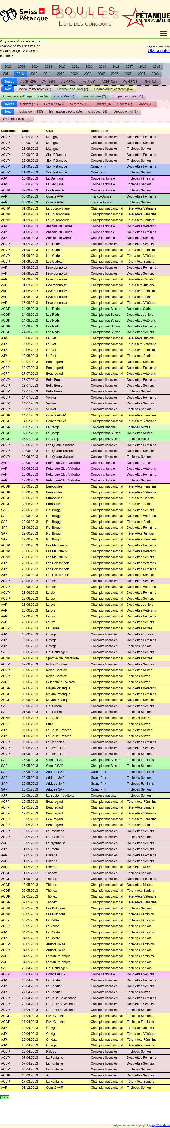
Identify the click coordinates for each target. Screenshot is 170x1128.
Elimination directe (65, 111)
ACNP (131, 81)
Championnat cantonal (113, 89)
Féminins (54, 104)
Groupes (97, 111)
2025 (21, 67)
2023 (48, 67)
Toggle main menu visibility (163, 31)
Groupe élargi (126, 111)
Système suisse (16, 119)
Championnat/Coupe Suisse (25, 96)
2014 (6, 74)
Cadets (124, 104)
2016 (143, 67)
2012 (33, 74)
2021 (75, 67)
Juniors (103, 104)
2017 (129, 67)
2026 (8, 67)
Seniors (29, 104)
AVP (48, 81)
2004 (141, 74)
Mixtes (146, 104)
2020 (89, 67)
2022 (62, 67)
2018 (116, 67)
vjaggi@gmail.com (160, 1125)
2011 (47, 74)
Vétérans (79, 104)
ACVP (68, 81)
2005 (128, 74)
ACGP (28, 81)
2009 (74, 74)
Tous (8, 89)
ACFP (109, 81)
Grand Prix (64, 96)
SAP (151, 81)
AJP (89, 81)
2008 (87, 74)
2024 (35, 67)
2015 (156, 67)
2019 (102, 67)
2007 (101, 74)
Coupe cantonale (127, 96)
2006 (114, 74)
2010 (60, 74)
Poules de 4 (30, 111)
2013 (20, 74)
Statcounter (159, 50)
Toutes (9, 81)
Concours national (72, 89)
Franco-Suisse (93, 96)
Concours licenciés (34, 89)
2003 (155, 74)
